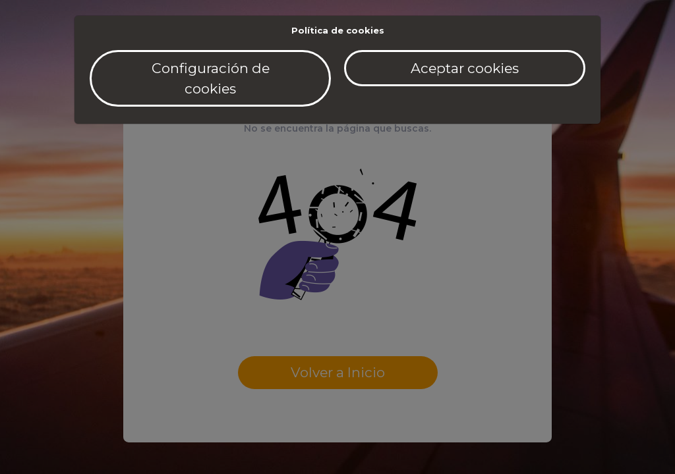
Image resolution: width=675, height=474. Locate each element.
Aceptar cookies (465, 68)
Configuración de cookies (211, 78)
